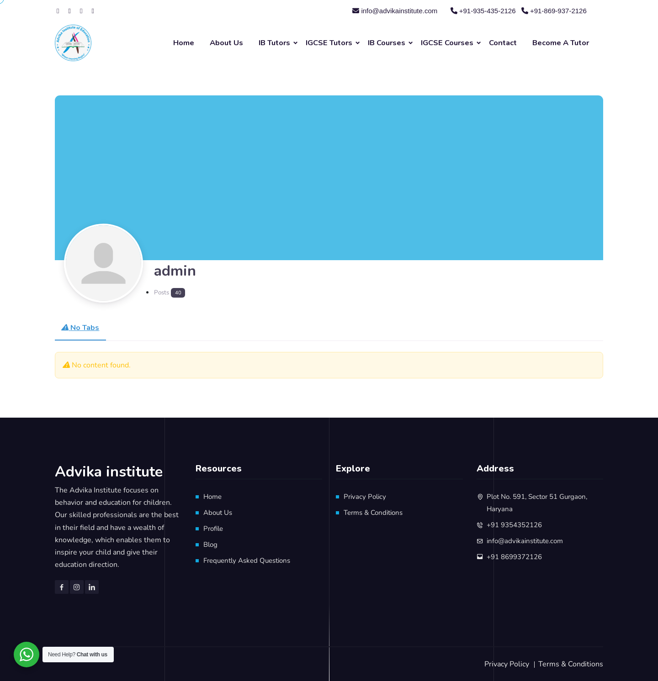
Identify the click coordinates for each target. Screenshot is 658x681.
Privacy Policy (365, 496)
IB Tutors (274, 42)
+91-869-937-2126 (554, 11)
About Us (226, 42)
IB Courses (386, 42)
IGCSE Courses (447, 42)
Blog (210, 544)
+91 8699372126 (514, 556)
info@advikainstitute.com (394, 11)
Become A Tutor (560, 42)
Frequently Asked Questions (246, 560)
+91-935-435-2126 (483, 11)
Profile (213, 528)
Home (183, 42)
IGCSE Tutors (329, 42)
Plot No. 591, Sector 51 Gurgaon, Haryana (537, 502)
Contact (503, 42)
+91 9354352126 (514, 524)
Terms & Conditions (373, 512)
